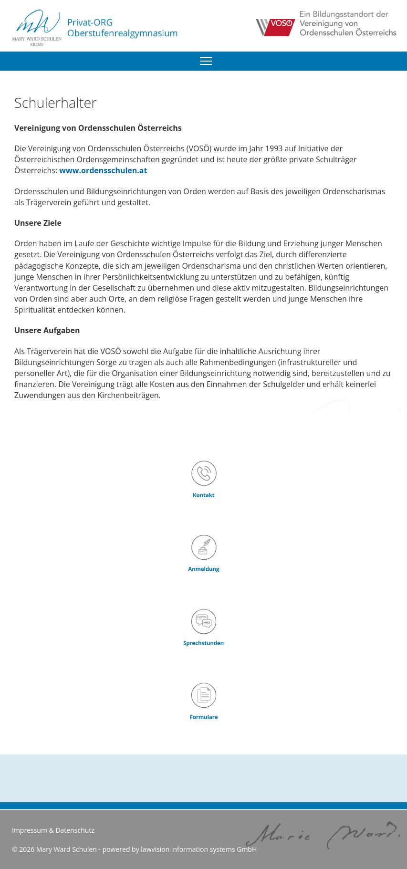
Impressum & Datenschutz (53, 830)
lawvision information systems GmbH (199, 849)
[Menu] (206, 61)
